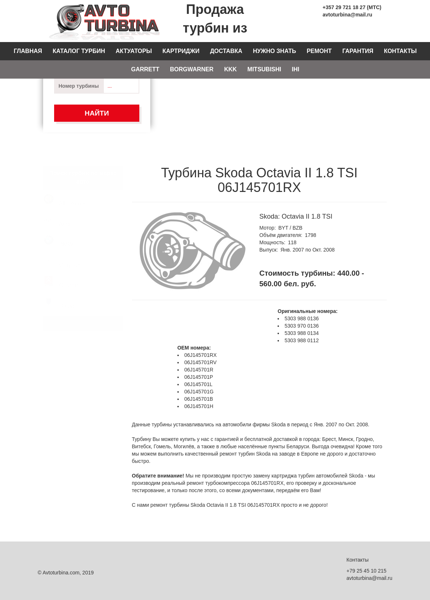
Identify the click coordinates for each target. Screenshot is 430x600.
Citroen (61, 274)
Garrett (145, 69)
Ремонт (319, 51)
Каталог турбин (79, 51)
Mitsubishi (264, 69)
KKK (230, 69)
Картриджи (180, 51)
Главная (28, 51)
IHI (295, 69)
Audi (57, 213)
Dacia (59, 295)
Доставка (226, 51)
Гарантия (357, 51)
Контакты (400, 51)
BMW (58, 233)
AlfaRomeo (66, 192)
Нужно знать (274, 51)
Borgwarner (192, 69)
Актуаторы (134, 51)
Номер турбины (79, 86)
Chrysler (62, 254)
